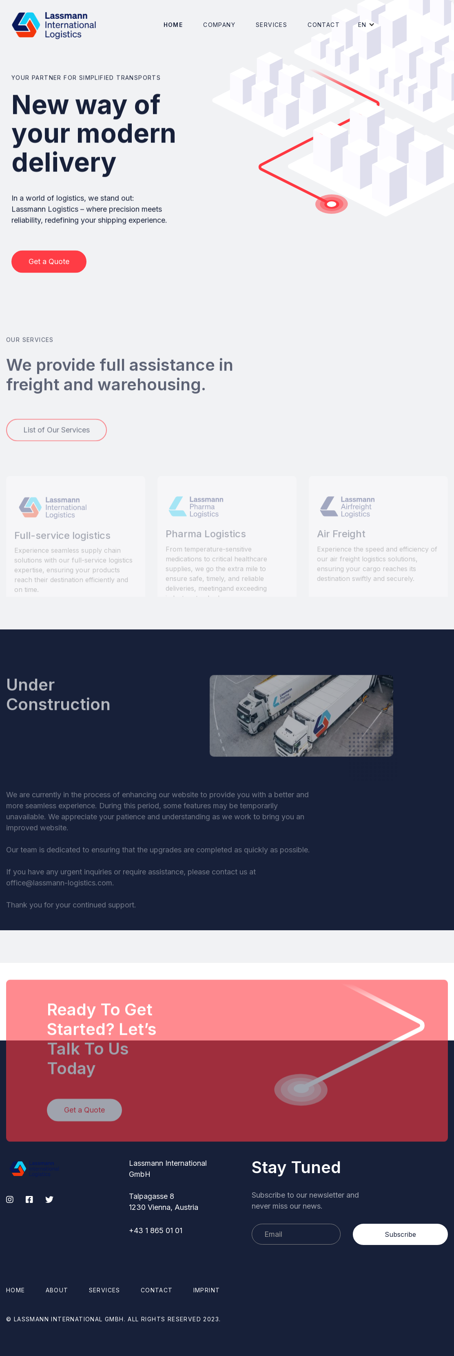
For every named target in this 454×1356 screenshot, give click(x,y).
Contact (324, 24)
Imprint (206, 1290)
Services (271, 24)
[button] (219, 24)
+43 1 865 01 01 (155, 1230)
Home (173, 24)
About (57, 1290)
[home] (54, 24)
